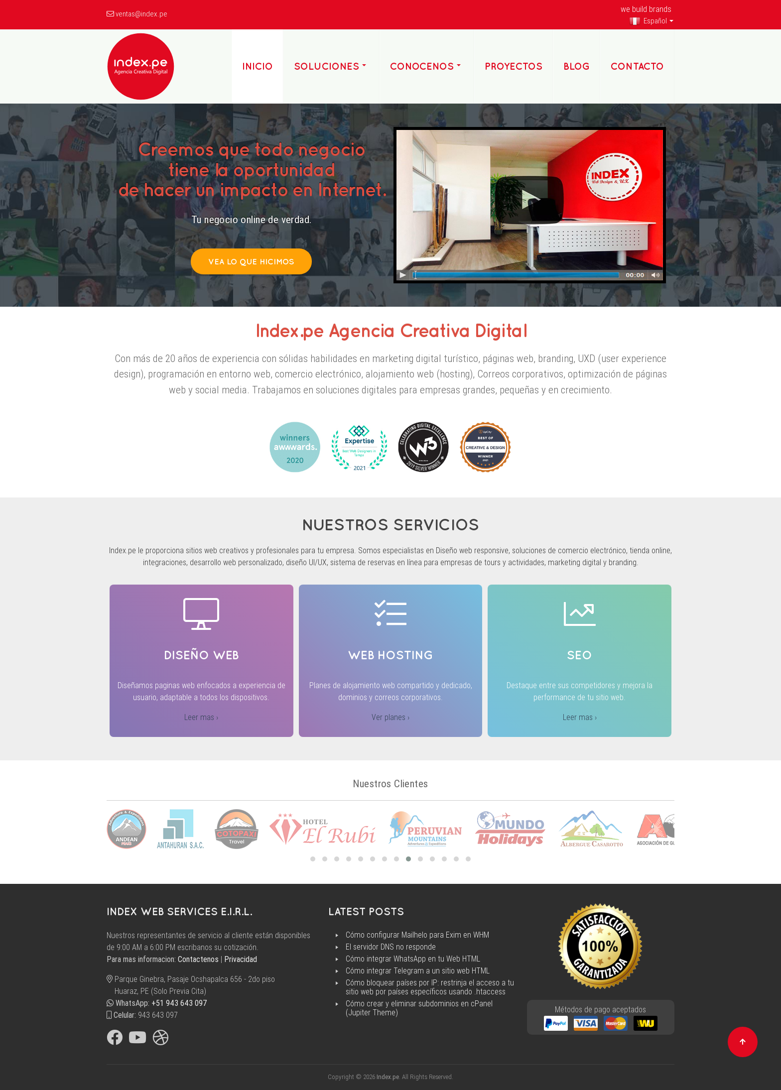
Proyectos (513, 66)
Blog (576, 66)
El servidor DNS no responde (391, 947)
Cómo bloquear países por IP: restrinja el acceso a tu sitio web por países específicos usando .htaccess (430, 987)
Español (648, 20)
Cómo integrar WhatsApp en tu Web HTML (413, 959)
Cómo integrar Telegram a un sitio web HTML (418, 971)
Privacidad (240, 959)
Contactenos (198, 959)
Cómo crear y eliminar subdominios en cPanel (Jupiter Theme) (419, 1008)
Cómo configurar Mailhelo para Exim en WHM (417, 935)
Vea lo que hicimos (251, 261)
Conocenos (422, 66)
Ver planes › (390, 717)
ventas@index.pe (141, 13)
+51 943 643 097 (179, 1003)
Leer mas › (201, 717)
